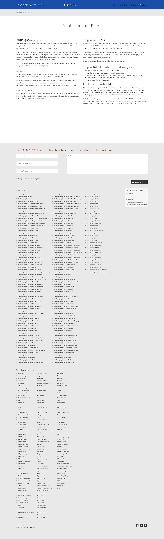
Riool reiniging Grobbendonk (94, 242)
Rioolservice (60, 373)
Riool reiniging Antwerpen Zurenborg (64, 362)
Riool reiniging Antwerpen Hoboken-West (65, 213)
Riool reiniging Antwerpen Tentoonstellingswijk (66, 321)
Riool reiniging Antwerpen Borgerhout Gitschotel (31, 221)
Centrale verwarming (23, 417)
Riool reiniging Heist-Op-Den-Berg (96, 245)
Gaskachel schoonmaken (24, 481)
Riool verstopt (41, 515)
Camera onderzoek (23, 415)
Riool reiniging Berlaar (93, 206)
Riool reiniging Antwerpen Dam (26, 238)
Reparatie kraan (41, 481)
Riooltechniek (61, 380)
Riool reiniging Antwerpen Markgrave (64, 240)
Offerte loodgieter (42, 437)
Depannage (21, 468)
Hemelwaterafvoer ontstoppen (26, 512)
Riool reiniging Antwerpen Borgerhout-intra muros (31, 225)
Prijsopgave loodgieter (43, 458)
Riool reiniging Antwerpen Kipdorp (63, 225)
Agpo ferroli (21, 380)
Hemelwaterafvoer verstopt (25, 515)
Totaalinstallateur (62, 424)
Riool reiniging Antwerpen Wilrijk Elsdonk (65, 340)
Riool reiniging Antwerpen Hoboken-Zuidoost (66, 216)
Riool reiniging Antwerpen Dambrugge (28, 240)
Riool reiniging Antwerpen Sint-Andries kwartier (67, 306)
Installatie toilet (41, 388)
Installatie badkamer (42, 380)
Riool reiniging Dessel (92, 228)
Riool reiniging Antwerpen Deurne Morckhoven (30, 284)
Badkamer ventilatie (23, 393)
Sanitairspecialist (61, 393)
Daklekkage (21, 456)
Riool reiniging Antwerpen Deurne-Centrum (29, 316)
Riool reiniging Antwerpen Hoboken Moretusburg (67, 198)
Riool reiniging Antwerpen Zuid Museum (65, 360)
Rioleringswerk (41, 493)
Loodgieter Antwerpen (30, 5)
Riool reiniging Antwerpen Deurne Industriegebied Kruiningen (34, 272)
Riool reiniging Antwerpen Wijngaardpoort (65, 335)
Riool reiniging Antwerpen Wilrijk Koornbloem (66, 345)
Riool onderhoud (41, 505)
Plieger (39, 454)
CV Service (20, 429)
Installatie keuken (42, 385)
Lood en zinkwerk (42, 419)
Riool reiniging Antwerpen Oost (62, 277)
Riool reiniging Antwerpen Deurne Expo (28, 267)
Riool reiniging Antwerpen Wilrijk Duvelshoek (66, 338)
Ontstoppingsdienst (42, 449)
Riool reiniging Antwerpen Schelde (63, 291)
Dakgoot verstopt (22, 451)
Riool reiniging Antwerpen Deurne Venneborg (30, 306)
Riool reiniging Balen (27, 12)
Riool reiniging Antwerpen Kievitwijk (64, 223)
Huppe (39, 376)
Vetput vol (60, 456)
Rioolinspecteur (41, 517)
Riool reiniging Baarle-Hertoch (95, 198)
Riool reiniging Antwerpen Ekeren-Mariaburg (30, 340)
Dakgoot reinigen (22, 441)
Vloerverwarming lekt (63, 463)
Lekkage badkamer (42, 412)
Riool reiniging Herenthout (94, 252)
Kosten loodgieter (42, 407)
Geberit (20, 485)
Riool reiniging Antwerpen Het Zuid (27, 360)
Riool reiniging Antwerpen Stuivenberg (64, 318)
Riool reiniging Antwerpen (25, 196)
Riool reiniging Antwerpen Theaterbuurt (64, 323)
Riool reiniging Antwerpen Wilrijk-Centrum (65, 355)
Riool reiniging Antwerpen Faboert (27, 345)
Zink (58, 488)
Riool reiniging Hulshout (93, 262)
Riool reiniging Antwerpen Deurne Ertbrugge (30, 264)
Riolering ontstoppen (43, 490)
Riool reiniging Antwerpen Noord (63, 272)
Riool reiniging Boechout (93, 211)
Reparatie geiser (41, 478)
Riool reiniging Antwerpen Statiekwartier (65, 316)
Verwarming (60, 446)
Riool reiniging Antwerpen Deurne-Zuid (28, 325)
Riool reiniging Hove (92, 260)
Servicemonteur (61, 397)
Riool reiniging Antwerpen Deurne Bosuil (29, 250)
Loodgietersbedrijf (42, 427)
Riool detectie (40, 495)
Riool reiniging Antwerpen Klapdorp (63, 230)
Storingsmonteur (61, 407)
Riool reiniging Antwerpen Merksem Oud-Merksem (67, 260)
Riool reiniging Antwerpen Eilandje (27, 330)
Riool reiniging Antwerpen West (62, 333)
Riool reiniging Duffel (92, 233)
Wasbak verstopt (61, 473)
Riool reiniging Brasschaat (94, 223)
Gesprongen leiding (23, 490)
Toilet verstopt (61, 422)
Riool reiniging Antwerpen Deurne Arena (29, 245)
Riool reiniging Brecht (92, 225)
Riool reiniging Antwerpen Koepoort (63, 233)
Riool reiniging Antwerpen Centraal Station (29, 233)
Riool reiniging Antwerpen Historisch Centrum (30, 362)
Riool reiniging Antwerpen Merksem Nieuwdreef (67, 257)
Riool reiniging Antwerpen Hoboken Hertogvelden (67, 196)
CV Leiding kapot (22, 427)
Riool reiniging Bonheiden (94, 213)
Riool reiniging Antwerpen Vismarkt (63, 330)
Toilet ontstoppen (62, 415)
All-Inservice (21, 383)
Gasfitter (20, 476)
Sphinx (59, 400)
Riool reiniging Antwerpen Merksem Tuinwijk (66, 262)
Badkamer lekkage (23, 388)
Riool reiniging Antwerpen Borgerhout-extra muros (31, 223)
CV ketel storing (22, 424)
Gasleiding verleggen (23, 483)
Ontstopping (40, 446)
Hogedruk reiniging (42, 373)
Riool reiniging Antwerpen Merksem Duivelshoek (67, 245)
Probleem (39, 461)
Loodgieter (40, 422)
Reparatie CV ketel (42, 476)
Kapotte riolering (41, 400)
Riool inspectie (41, 498)
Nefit (38, 434)
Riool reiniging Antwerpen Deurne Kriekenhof (30, 274)
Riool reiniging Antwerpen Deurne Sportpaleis (30, 296)
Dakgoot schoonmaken (24, 449)
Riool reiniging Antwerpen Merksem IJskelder (66, 247)
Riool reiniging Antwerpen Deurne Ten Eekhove (30, 299)
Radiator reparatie (42, 466)
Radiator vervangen (42, 468)
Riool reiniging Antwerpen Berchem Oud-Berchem (31, 213)
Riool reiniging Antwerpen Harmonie (28, 355)
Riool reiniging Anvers (93, 194)
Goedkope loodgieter (23, 498)
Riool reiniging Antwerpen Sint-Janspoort (65, 308)
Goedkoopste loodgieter (24, 495)
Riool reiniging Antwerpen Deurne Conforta (29, 255)
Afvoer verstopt (22, 378)
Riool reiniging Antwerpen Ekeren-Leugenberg (30, 338)
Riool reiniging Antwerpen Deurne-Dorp (28, 318)
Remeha (39, 473)
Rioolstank (60, 378)
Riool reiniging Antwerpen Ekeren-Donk (28, 335)
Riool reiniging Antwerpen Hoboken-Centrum (66, 208)
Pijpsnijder (40, 451)
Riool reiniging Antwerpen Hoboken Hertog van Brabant (69, 194)
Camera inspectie (22, 412)
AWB (19, 385)
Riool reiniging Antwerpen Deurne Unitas (29, 303)
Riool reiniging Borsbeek (93, 221)
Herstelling (21, 517)
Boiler (19, 400)
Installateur (40, 378)
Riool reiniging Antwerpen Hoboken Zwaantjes (66, 206)
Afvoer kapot (21, 373)
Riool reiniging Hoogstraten (94, 257)
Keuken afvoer (41, 402)
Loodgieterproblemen (43, 424)
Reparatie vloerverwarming (44, 488)
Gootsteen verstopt (23, 502)
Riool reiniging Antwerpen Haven (27, 357)
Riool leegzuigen (41, 500)
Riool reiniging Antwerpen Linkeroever (64, 235)
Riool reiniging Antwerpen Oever (63, 274)
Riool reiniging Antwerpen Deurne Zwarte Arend (31, 313)
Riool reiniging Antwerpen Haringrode (28, 352)
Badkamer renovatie (23, 390)
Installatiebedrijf (41, 390)
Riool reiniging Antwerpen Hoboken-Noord (65, 211)
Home (18, 12)
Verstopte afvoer (61, 441)
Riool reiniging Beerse (92, 203)
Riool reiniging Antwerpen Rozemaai (64, 289)
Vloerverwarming (62, 461)
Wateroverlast (61, 478)
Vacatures (60, 429)
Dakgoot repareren (23, 446)
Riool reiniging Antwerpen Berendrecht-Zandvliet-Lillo (32, 218)
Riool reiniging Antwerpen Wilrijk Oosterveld (66, 350)
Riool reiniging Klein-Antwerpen (95, 267)
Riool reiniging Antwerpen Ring (62, 284)
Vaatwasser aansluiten (63, 427)
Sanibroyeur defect (62, 385)
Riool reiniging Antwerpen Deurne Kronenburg (30, 277)
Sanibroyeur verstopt (63, 388)
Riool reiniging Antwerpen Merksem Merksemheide (67, 255)
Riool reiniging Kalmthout (94, 264)
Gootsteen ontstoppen (24, 500)
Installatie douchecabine (43, 383)
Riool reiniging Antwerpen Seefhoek (63, 303)
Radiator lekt (40, 463)
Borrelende (21, 402)
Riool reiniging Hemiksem (94, 247)
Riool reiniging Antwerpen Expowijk (27, 342)
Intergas (39, 393)
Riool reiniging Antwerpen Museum (63, 267)
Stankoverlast (61, 402)
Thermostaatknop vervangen (65, 412)
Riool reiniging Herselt (93, 255)
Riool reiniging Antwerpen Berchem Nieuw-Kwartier (32, 211)
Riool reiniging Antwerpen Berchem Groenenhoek (31, 208)
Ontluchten (40, 444)
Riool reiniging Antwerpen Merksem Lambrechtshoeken (69, 252)
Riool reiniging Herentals (93, 250)
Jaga (38, 397)
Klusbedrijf (40, 405)
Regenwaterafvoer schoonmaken (46, 471)
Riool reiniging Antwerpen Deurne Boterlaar (30, 252)
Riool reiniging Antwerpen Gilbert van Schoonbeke (31, 350)
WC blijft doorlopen (62, 481)
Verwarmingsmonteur (63, 451)
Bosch (19, 405)
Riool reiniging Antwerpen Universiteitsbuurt (66, 325)
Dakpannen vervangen (24, 461)
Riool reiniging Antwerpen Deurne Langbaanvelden (32, 279)
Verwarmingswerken (62, 454)
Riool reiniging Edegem (93, 235)
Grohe (19, 505)
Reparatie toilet (41, 483)
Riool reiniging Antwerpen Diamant (27, 328)
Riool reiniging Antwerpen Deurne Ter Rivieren (30, 301)
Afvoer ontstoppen (23, 376)
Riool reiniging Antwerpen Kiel (62, 221)
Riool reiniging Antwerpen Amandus (27, 198)
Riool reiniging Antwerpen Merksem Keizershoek (67, 250)
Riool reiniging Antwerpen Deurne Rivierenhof (30, 289)
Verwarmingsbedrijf (62, 449)
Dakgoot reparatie (23, 444)
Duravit (20, 471)
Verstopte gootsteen (62, 444)
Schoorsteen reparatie (63, 395)
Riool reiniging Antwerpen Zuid (62, 357)
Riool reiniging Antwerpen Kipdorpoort (64, 228)
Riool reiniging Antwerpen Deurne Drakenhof (30, 257)
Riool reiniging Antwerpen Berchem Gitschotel (30, 206)
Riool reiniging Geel (92, 240)
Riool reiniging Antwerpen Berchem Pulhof (29, 216)
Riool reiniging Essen (92, 238)
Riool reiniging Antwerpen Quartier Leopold (66, 282)
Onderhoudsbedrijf (42, 439)
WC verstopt (60, 485)
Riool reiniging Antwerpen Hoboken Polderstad (66, 201)
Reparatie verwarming (43, 485)
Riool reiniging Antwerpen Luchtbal (63, 238)
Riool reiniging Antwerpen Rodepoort (64, 286)
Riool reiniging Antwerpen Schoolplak (64, 299)
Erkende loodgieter (23, 473)
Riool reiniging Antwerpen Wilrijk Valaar (64, 352)
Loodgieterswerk (41, 432)
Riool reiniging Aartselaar (24, 194)
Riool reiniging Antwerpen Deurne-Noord (29, 321)
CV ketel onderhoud (23, 419)
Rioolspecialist (61, 376)
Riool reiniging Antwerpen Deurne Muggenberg (30, 286)
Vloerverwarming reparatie (64, 466)
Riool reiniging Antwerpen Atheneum (28, 201)
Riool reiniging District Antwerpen (96, 230)
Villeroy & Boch (61, 458)
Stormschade (60, 410)
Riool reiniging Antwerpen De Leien (27, 242)
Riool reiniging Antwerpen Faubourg (28, 347)
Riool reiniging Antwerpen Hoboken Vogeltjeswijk (67, 203)
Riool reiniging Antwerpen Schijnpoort (64, 294)
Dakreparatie (21, 463)
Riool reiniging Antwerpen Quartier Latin (65, 279)
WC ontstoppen (61, 483)
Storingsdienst (61, 405)
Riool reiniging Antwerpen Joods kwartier (65, 218)
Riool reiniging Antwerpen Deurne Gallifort (29, 269)
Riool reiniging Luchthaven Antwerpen (97, 269)
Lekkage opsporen (42, 417)
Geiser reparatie (22, 488)
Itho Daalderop (41, 395)
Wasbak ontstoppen (62, 471)
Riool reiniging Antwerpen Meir (62, 242)
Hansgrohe (21, 510)
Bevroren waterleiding (24, 397)
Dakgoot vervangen (23, 454)
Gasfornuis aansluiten (24, 478)
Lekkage (39, 410)
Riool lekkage (40, 502)
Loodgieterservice (42, 429)
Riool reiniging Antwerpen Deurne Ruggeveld (30, 291)
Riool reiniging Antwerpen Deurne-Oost (28, 323)
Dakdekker (21, 437)
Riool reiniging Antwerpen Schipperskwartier (66, 296)
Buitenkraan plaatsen (23, 410)
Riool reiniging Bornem (93, 218)
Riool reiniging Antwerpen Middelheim (64, 264)
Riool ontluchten (41, 507)
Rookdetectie (60, 383)
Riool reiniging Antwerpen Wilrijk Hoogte (65, 342)
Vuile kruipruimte (62, 468)
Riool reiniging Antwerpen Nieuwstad (64, 269)
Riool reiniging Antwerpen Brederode (28, 230)
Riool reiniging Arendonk (93, 196)
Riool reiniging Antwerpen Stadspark (64, 313)
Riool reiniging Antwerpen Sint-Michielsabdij (66, 311)
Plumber (39, 456)
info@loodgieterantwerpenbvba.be (137, 196)
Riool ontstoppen (42, 510)
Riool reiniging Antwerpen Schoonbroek (65, 301)
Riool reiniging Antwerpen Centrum (27, 235)
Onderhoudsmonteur (43, 441)
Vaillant (59, 432)
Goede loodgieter (22, 493)
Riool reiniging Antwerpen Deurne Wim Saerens (31, 311)
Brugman (20, 407)
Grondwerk (21, 507)
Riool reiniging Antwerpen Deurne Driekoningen (31, 260)
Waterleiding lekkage (63, 476)
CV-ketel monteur (22, 432)
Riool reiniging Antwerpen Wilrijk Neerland (65, 347)
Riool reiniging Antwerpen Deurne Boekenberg (30, 247)
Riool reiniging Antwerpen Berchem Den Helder (30, 203)
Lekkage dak (40, 415)
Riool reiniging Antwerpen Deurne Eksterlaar (30, 262)
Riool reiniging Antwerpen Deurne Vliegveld (30, 308)
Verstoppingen (61, 439)
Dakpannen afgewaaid (24, 458)
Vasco (58, 434)
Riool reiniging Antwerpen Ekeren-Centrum (29, 333)
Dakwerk (20, 466)
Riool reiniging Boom (92, 216)
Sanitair (59, 390)
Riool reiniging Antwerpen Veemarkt (63, 328)
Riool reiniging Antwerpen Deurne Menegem (30, 282)
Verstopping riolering (63, 437)
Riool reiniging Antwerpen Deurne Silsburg (29, 294)
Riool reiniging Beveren (93, 208)
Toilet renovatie (61, 417)
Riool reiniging (41, 512)
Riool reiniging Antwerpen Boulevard (28, 228)
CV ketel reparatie (22, 422)
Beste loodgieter (22, 395)
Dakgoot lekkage (22, 439)
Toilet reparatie (61, 419)
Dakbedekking (22, 434)
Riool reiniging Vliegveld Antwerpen (96, 272)
